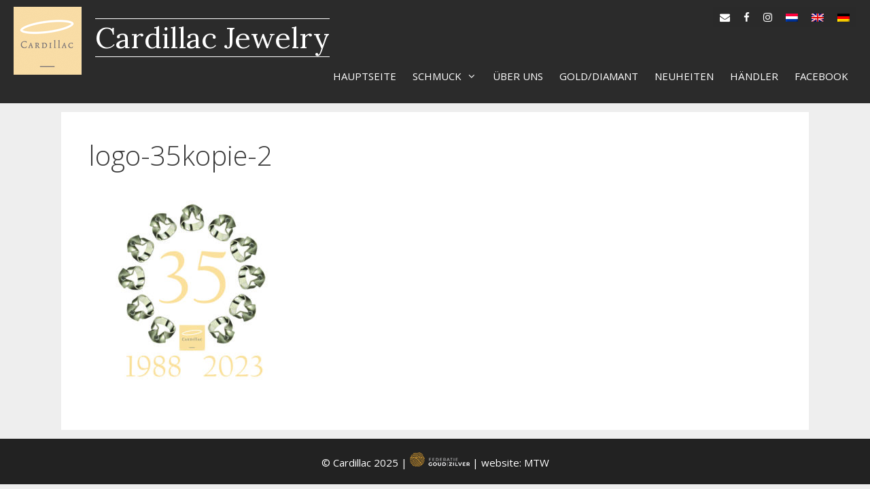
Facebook (821, 76)
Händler (754, 76)
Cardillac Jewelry (212, 37)
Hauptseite (364, 76)
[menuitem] (792, 14)
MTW (536, 462)
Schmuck (449, 76)
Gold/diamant (598, 76)
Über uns (518, 76)
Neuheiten (684, 76)
